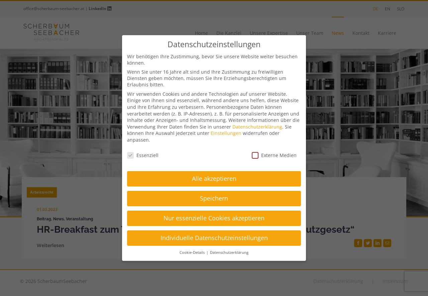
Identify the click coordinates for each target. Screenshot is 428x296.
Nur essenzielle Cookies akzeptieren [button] (214, 218)
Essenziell (142, 155)
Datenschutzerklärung (257, 127)
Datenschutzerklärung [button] (229, 252)
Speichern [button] (214, 198)
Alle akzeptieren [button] (214, 178)
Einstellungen (226, 133)
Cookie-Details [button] (193, 252)
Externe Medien (274, 155)
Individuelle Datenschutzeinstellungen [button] (214, 238)
